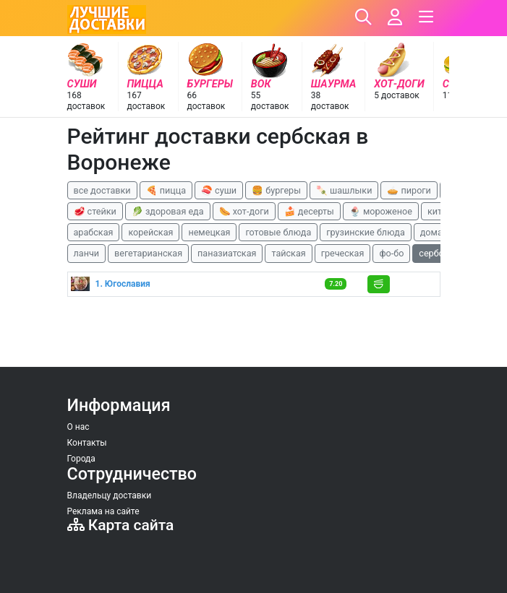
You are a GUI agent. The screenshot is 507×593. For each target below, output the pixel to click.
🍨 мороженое (380, 211)
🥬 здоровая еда (168, 211)
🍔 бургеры (276, 190)
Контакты (87, 443)
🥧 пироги (408, 190)
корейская (150, 232)
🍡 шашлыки (344, 190)
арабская (94, 232)
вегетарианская (148, 253)
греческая (343, 253)
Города (81, 459)
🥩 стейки (95, 211)
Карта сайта (120, 525)
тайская (288, 253)
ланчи (87, 253)
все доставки (102, 190)
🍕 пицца (166, 190)
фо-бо (391, 253)
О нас (78, 427)
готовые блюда (278, 232)
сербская (438, 253)
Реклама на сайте (103, 511)
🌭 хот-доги (244, 211)
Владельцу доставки (109, 495)
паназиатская (226, 253)
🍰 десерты (309, 211)
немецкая (209, 232)
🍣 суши (219, 190)
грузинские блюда (365, 232)
